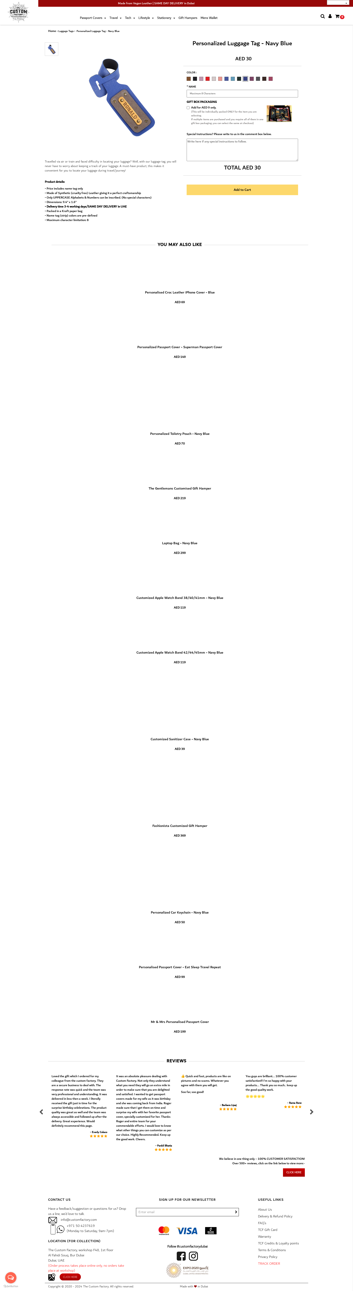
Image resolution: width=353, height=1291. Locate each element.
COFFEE (264, 79)
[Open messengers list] (10, 1277)
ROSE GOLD (214, 79)
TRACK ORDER (269, 1263)
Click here (293, 1172)
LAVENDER (201, 79)
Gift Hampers (188, 18)
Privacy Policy (267, 1257)
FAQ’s (262, 1223)
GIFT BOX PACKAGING (202, 102)
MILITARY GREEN (239, 79)
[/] (187, 1212)
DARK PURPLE (252, 79)
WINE (271, 79)
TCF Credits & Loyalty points (278, 1243)
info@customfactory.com (79, 1220)
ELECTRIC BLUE (226, 79)
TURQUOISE (233, 79)
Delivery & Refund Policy (275, 1216)
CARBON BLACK (195, 79)
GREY (258, 79)
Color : (191, 72)
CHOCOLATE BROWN (189, 79)
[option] (190, 78)
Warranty (264, 1236)
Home (52, 31)
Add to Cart (242, 190)
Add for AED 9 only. (203, 107)
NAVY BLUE (245, 79)
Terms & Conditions (272, 1250)
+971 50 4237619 (81, 1226)
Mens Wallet (209, 18)
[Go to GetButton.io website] (11, 1286)
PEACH (220, 79)
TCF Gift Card (267, 1230)
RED (208, 79)
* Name (191, 87)
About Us (265, 1209)
